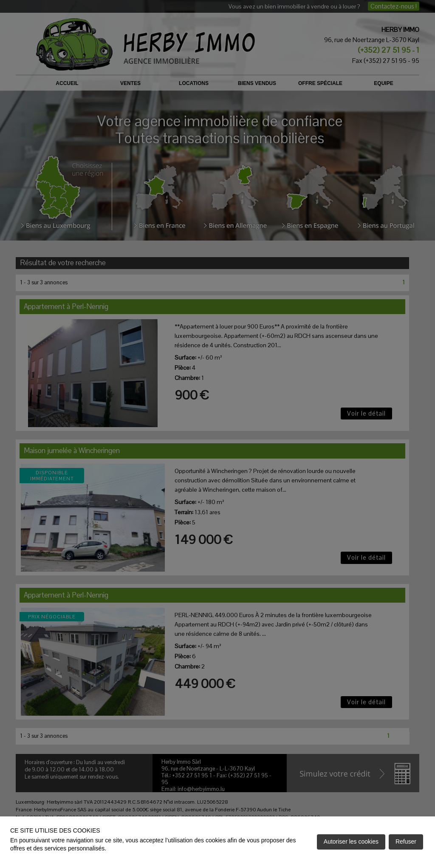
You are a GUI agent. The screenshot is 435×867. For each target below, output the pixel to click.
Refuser (405, 841)
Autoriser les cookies (351, 841)
